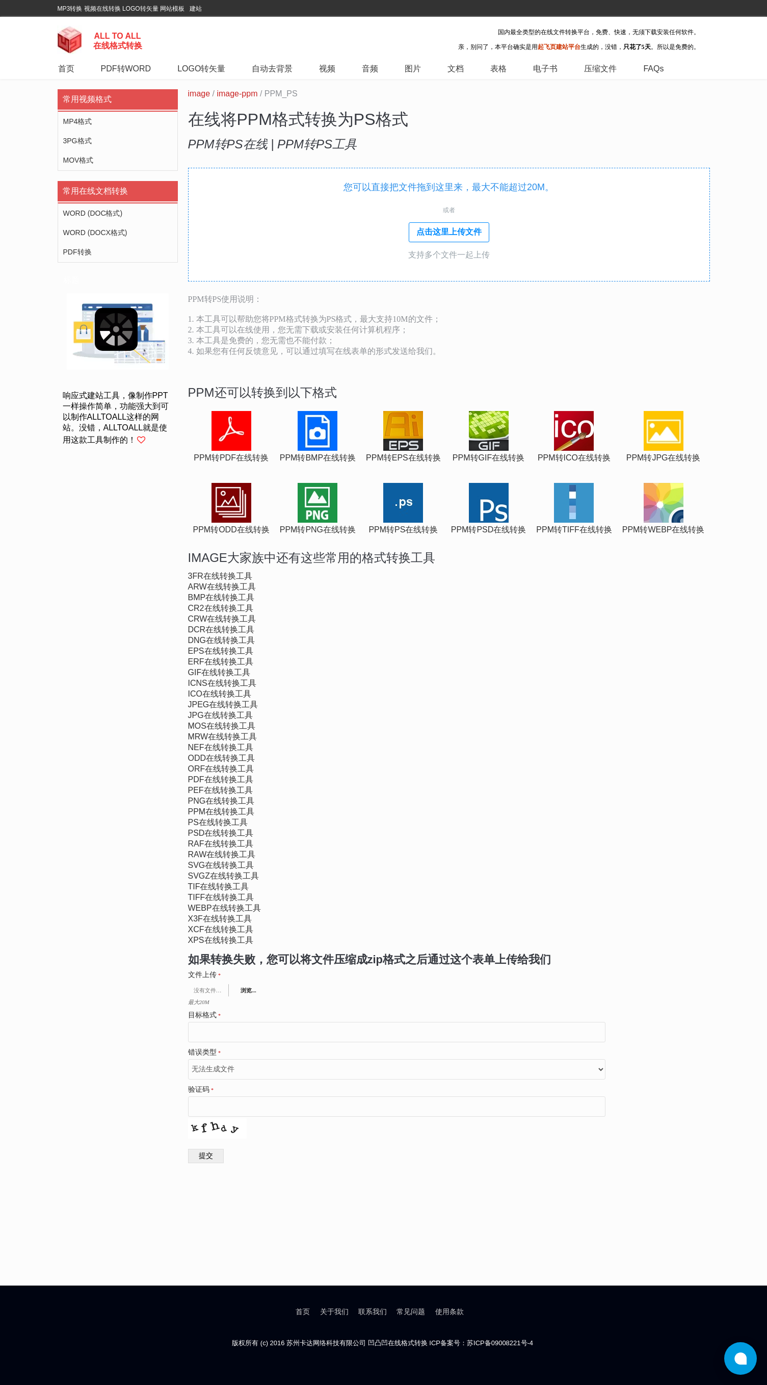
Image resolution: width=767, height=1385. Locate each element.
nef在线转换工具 (220, 747)
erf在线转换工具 (220, 661)
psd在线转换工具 (221, 833)
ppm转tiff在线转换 (574, 529)
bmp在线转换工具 (221, 597)
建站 (196, 8)
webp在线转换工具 (224, 908)
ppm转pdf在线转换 (231, 457)
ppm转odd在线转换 (231, 529)
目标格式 (204, 1015)
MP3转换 (70, 8)
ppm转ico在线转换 (574, 457)
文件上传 (204, 975)
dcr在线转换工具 (221, 629)
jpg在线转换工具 (220, 715)
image (199, 93)
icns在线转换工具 (222, 683)
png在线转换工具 (221, 801)
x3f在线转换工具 (220, 918)
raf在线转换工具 (220, 843)
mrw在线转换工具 (222, 736)
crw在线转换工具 (222, 618)
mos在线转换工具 (221, 726)
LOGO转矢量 (140, 8)
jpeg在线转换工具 (223, 704)
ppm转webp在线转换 (663, 529)
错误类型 (204, 1052)
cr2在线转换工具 (220, 608)
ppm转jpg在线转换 (663, 457)
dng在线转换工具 (221, 640)
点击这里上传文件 (449, 231)
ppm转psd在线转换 (488, 529)
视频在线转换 (102, 8)
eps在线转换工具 (220, 651)
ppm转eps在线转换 (403, 457)
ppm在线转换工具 (221, 811)
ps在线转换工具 (218, 822)
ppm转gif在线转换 (488, 457)
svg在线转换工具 (221, 865)
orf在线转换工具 (221, 768)
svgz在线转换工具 (223, 875)
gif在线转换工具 (219, 672)
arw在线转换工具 (222, 586)
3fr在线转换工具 (220, 576)
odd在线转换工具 (221, 758)
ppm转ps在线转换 (403, 529)
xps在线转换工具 (220, 940)
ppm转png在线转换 (318, 529)
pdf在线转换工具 (220, 779)
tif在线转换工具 (218, 886)
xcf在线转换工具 (220, 929)
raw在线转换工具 (222, 854)
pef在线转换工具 (220, 790)
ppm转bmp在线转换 (318, 457)
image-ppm (237, 93)
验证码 (201, 1089)
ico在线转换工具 (219, 693)
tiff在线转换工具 (221, 897)
